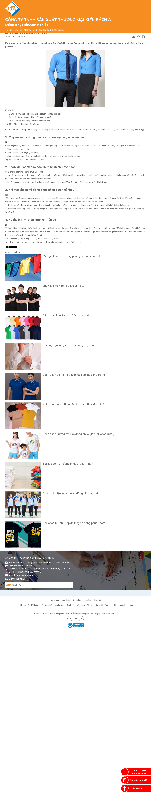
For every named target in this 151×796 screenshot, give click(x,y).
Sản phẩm (65, 20)
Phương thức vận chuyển (52, 771)
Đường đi (138, 788)
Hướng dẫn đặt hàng (29, 771)
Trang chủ (34, 20)
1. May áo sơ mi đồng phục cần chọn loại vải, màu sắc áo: (34, 114)
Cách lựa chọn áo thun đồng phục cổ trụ (66, 504)
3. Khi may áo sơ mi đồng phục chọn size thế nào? (29, 121)
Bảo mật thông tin (103, 771)
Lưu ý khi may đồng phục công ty (61, 476)
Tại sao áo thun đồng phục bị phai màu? (66, 645)
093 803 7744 (138, 770)
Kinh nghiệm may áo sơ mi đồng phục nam (67, 532)
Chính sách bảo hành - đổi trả (79, 771)
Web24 (113, 780)
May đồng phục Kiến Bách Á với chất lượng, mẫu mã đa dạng (76, 780)
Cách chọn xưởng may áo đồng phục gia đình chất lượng (76, 617)
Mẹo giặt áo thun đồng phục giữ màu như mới (69, 448)
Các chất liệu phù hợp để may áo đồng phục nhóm (72, 701)
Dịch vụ (79, 20)
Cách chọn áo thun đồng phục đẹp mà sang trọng (72, 560)
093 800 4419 (138, 774)
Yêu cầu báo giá (138, 780)
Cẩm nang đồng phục (99, 20)
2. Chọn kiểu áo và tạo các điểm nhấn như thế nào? (29, 117)
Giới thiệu (50, 20)
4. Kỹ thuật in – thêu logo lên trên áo (23, 124)
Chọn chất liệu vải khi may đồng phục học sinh (70, 673)
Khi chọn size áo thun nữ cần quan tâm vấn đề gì (71, 588)
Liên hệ (137, 20)
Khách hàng (122, 20)
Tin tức (88, 766)
